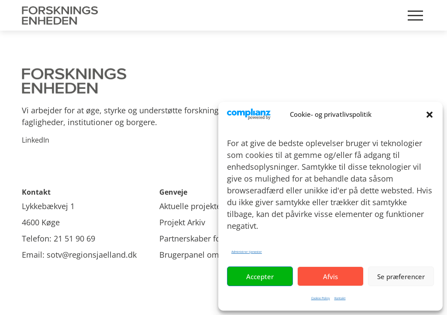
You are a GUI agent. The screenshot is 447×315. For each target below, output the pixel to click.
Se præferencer (401, 276)
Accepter (260, 276)
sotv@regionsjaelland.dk (92, 254)
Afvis (330, 276)
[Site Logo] (61, 15)
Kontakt (340, 298)
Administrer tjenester (246, 252)
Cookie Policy (320, 298)
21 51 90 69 (74, 238)
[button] (429, 114)
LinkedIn (35, 140)
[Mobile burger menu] (415, 15)
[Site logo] (223, 81)
